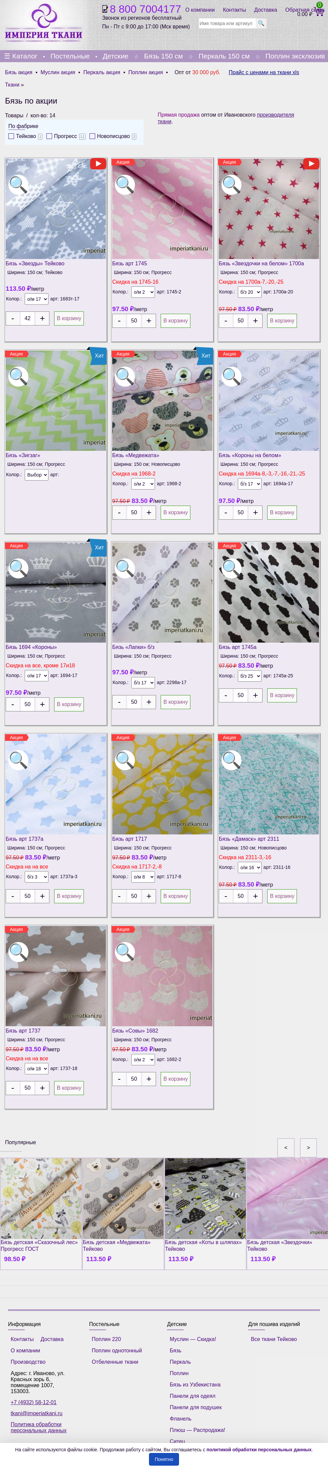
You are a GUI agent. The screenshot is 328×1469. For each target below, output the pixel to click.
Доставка (265, 10)
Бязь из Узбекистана (195, 1384)
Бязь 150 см (163, 56)
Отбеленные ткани (115, 1362)
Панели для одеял (192, 1396)
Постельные (70, 56)
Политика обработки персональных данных (38, 1427)
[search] (227, 23)
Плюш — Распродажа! (197, 1430)
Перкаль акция (102, 72)
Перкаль (180, 1362)
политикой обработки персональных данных (259, 1449)
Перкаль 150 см (224, 56)
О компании (200, 10)
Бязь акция (18, 72)
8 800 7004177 (145, 9)
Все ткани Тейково (274, 1339)
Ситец (177, 1441)
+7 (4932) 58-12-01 (33, 1402)
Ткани (12, 85)
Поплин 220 (106, 1339)
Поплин (179, 1373)
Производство (28, 1362)
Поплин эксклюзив (295, 56)
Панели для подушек (195, 1407)
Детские (115, 56)
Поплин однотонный (117, 1350)
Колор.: (14, 298)
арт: (55, 298)
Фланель (180, 1419)
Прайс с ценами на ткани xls (264, 72)
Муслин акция (57, 72)
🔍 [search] (261, 23)
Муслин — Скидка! (193, 1339)
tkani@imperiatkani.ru (36, 1413)
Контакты (234, 10)
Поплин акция (145, 72)
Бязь (175, 1350)
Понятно (164, 1459)
